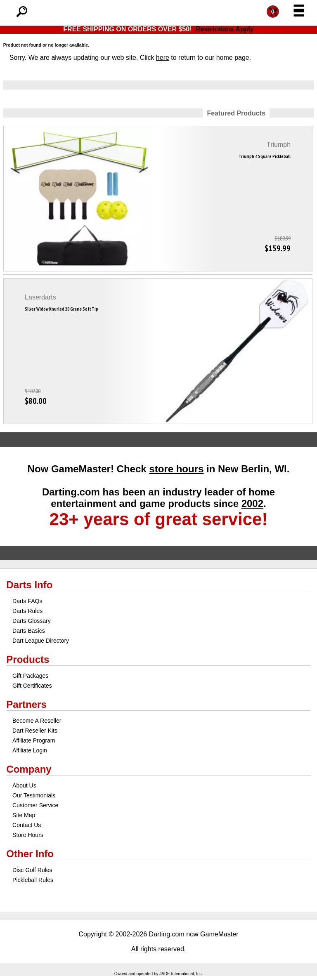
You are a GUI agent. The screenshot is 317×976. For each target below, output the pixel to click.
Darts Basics (28, 630)
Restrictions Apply (225, 29)
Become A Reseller (36, 720)
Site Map (23, 815)
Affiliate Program (33, 740)
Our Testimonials (33, 795)
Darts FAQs (27, 601)
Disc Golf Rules (32, 870)
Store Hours (27, 835)
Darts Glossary (31, 621)
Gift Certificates (32, 685)
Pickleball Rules (32, 880)
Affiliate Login (29, 750)
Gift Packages (30, 675)
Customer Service (35, 805)
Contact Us (26, 825)
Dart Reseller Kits (34, 730)
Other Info (30, 853)
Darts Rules (27, 611)
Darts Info (29, 584)
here (162, 57)
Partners (26, 704)
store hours (176, 468)
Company (28, 769)
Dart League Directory (40, 640)
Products (27, 659)
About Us (24, 785)
